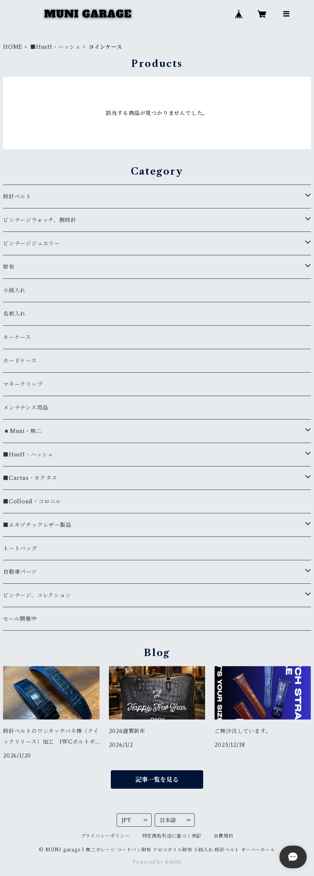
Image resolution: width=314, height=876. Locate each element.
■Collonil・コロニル (32, 501)
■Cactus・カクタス (30, 478)
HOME (13, 46)
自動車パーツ (20, 571)
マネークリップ (23, 384)
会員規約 (223, 836)
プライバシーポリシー (105, 836)
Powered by (157, 862)
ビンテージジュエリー (31, 243)
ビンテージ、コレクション (37, 595)
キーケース (17, 337)
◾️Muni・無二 (22, 431)
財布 (9, 266)
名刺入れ (14, 313)
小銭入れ (14, 290)
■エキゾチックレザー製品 (37, 524)
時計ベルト (17, 196)
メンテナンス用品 (25, 407)
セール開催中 (20, 618)
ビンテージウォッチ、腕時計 (39, 220)
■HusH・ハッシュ (55, 46)
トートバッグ (20, 548)
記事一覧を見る (157, 779)
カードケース (20, 360)
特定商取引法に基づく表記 (172, 836)
